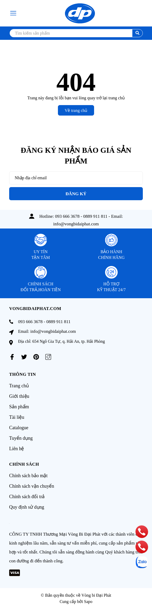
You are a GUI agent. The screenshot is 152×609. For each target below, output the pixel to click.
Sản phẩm (19, 406)
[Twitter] (24, 357)
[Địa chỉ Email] (76, 177)
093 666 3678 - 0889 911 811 (81, 216)
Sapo (88, 601)
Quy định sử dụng (26, 507)
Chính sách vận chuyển (31, 486)
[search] (76, 33)
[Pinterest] (36, 357)
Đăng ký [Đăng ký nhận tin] (76, 193)
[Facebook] (12, 357)
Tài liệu (16, 417)
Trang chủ (19, 385)
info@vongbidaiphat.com (76, 223)
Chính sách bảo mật (28, 475)
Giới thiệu (19, 396)
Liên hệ (16, 448)
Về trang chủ (76, 110)
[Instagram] (48, 357)
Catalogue (18, 427)
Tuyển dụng (21, 438)
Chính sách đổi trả (27, 496)
